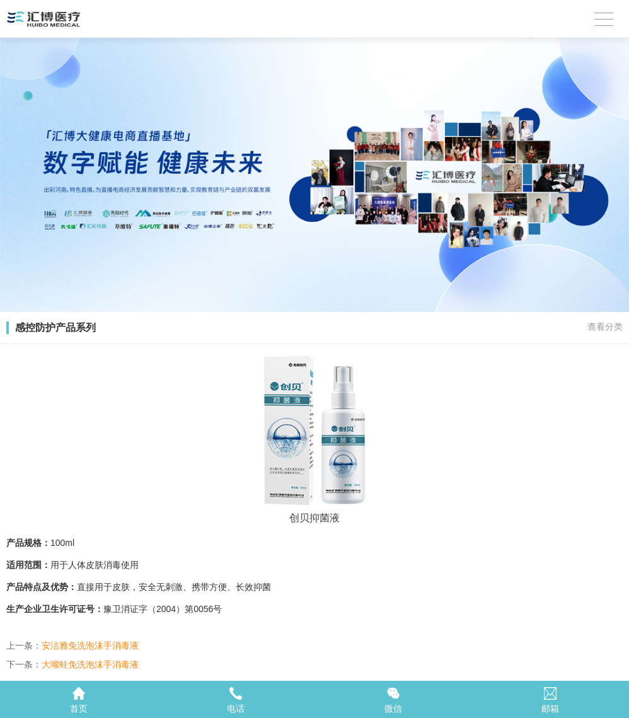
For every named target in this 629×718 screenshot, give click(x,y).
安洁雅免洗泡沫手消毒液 (90, 645)
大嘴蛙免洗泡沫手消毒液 (90, 664)
